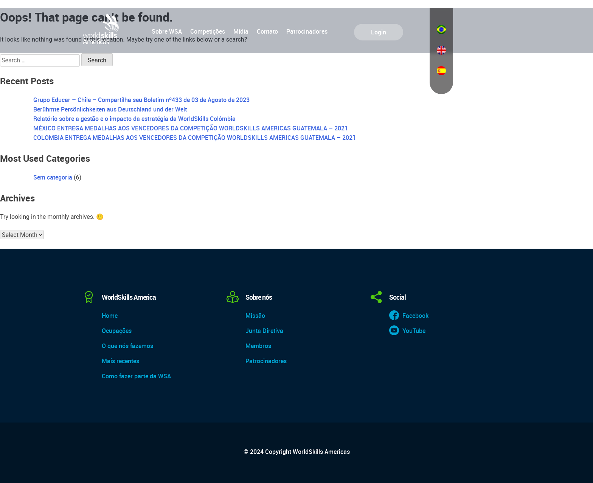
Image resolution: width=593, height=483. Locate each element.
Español (441, 70)
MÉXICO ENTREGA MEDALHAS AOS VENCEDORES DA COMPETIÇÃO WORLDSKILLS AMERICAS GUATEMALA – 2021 (190, 128)
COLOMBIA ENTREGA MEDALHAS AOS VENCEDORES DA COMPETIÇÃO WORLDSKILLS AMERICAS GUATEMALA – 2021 (194, 137)
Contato (267, 31)
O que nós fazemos (127, 346)
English (441, 50)
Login (378, 32)
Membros (258, 346)
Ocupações (117, 331)
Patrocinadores (307, 31)
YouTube (413, 331)
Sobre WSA (167, 31)
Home (110, 315)
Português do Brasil (441, 29)
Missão (255, 315)
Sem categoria (52, 177)
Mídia (240, 31)
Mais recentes (120, 361)
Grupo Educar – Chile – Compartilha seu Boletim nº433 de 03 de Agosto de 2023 (141, 100)
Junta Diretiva (264, 331)
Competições (207, 31)
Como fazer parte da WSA (136, 376)
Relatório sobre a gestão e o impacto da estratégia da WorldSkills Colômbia (134, 119)
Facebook (415, 315)
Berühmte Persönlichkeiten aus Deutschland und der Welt (110, 109)
